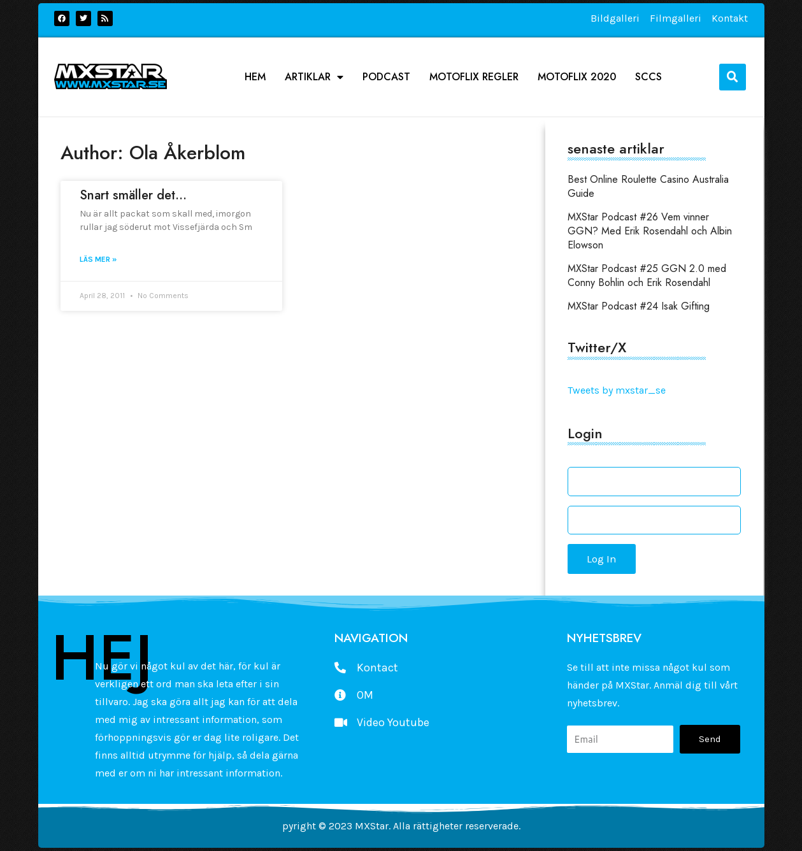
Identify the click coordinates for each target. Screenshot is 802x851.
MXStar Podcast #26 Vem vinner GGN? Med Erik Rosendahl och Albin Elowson (650, 231)
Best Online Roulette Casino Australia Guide (648, 186)
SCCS (648, 77)
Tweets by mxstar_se (617, 390)
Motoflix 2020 (577, 77)
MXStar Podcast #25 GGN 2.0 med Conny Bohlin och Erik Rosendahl (647, 275)
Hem (255, 77)
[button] (732, 77)
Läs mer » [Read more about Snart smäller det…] (98, 259)
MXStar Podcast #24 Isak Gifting (639, 306)
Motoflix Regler (474, 77)
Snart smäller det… (133, 195)
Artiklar (314, 77)
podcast (386, 77)
